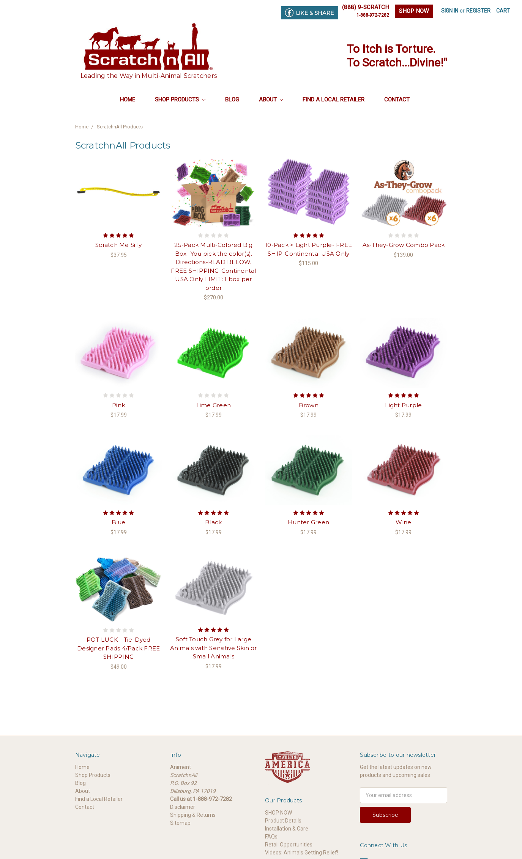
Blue (119, 522)
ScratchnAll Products (120, 127)
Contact (397, 99)
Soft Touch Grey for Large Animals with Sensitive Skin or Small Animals (213, 648)
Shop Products (180, 99)
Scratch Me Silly (118, 244)
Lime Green (213, 405)
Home (127, 99)
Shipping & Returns (193, 815)
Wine (403, 522)
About (271, 99)
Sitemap (180, 823)
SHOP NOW (414, 11)
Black (213, 522)
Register (478, 11)
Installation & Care (286, 829)
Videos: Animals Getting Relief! (301, 853)
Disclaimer (182, 807)
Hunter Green (308, 522)
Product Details (283, 821)
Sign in (449, 11)
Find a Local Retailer (333, 99)
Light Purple (403, 405)
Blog (232, 99)
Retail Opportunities (288, 845)
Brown (309, 405)
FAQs (271, 837)
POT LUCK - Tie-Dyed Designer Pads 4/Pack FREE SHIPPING (118, 648)
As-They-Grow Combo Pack (404, 244)
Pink (118, 405)
